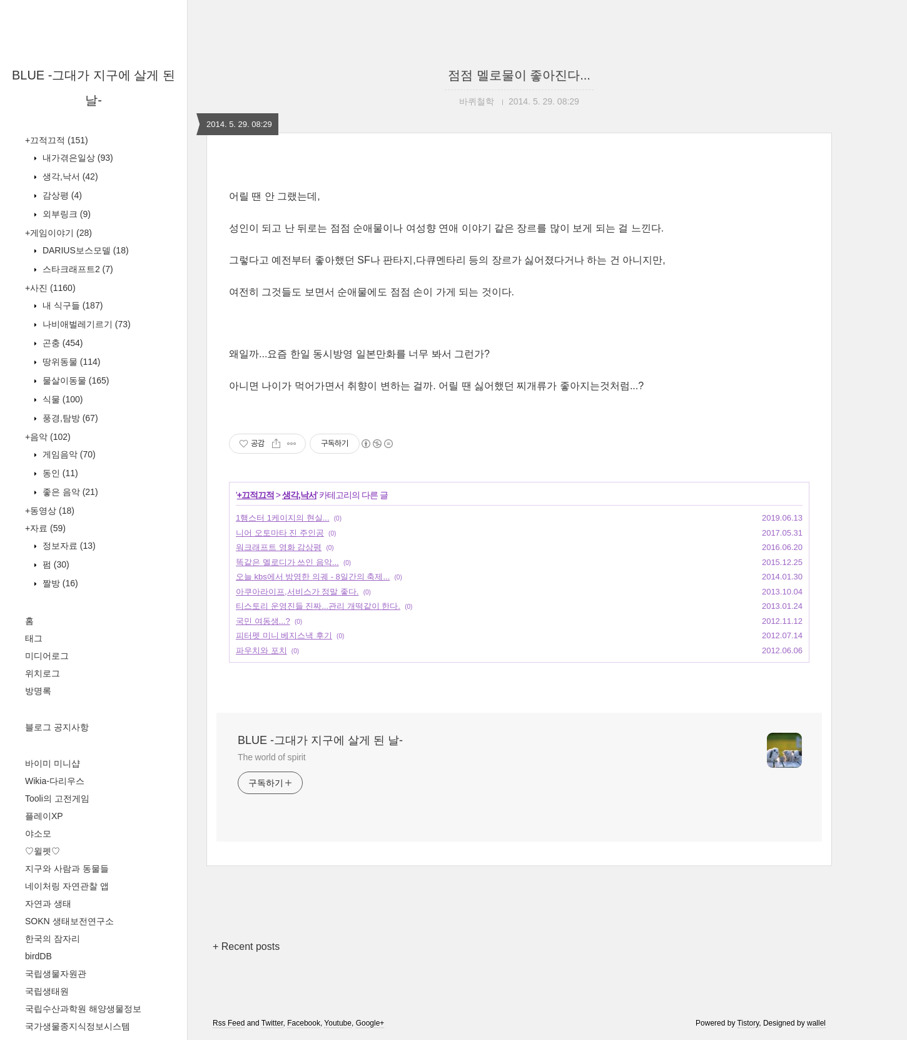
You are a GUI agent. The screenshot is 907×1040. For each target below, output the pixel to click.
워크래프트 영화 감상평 (279, 547)
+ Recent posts (246, 946)
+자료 (45, 528)
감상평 (61, 195)
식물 (61, 399)
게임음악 (68, 454)
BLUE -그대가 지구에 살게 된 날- (320, 740)
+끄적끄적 (56, 140)
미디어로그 (47, 656)
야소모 (38, 833)
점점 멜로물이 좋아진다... (519, 75)
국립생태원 (47, 991)
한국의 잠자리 (52, 939)
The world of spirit (272, 757)
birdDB (38, 956)
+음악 (48, 437)
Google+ (370, 1023)
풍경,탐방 (69, 418)
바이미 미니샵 (52, 763)
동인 (59, 473)
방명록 (38, 691)
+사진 (50, 288)
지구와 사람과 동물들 (67, 869)
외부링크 (65, 214)
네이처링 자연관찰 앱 (67, 886)
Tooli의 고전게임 (57, 798)
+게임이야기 (58, 233)
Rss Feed (229, 1023)
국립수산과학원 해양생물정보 (83, 1009)
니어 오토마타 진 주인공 (280, 533)
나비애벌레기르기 (85, 324)
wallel (816, 1023)
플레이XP (44, 816)
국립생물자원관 (55, 974)
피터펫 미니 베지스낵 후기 (284, 635)
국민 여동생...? (263, 621)
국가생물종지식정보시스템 (77, 1026)
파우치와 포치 (261, 650)
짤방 (59, 583)
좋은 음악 (69, 492)
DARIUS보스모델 (84, 250)
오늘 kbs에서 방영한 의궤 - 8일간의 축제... (313, 576)
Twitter (272, 1023)
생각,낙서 (69, 176)
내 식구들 (71, 305)
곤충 (61, 343)
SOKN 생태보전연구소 (69, 921)
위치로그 (42, 673)
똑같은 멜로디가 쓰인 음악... (287, 562)
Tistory (748, 1023)
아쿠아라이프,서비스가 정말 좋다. (297, 591)
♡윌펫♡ (42, 851)
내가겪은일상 (76, 158)
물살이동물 (74, 380)
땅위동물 (70, 362)
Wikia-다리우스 (54, 781)
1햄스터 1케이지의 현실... (283, 518)
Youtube (338, 1023)
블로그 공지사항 (57, 727)
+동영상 (49, 511)
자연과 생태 (48, 904)
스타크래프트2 (76, 269)
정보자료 (68, 546)
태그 (34, 638)
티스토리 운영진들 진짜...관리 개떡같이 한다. (318, 606)
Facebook (303, 1023)
